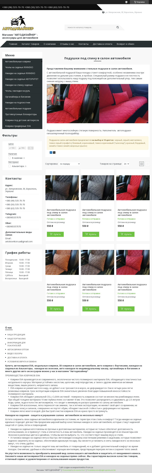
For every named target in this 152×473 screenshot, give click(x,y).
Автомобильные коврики (18, 61)
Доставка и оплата (102, 44)
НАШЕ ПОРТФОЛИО (16, 338)
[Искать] (118, 27)
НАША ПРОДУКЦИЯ (16, 334)
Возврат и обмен (125, 44)
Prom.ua (89, 467)
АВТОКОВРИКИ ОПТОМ (18, 349)
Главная (13, 44)
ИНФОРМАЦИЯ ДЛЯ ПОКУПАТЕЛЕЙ (16, 344)
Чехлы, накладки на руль (17, 90)
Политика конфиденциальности (101, 470)
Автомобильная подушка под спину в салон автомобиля (61, 212)
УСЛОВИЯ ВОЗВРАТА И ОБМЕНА (22, 361)
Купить (57, 234)
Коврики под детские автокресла (22, 120)
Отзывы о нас (67, 44)
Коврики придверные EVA (18, 126)
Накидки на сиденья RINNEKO (20, 73)
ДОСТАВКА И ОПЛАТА (17, 357)
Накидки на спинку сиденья (19, 85)
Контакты (83, 44)
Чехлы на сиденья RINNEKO (19, 67)
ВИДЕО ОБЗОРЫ (14, 353)
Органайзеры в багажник (18, 96)
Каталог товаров (30, 44)
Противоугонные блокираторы (21, 114)
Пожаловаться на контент (73, 470)
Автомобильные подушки (18, 108)
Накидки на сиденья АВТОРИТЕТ (21, 79)
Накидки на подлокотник (17, 102)
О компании (50, 44)
